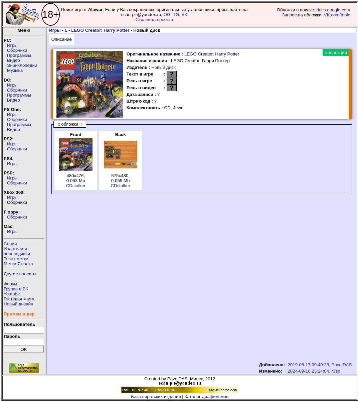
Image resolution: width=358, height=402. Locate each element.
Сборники (17, 50)
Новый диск (163, 67)
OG (167, 14)
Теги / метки (16, 258)
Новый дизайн (18, 303)
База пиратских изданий (156, 396)
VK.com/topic (337, 14)
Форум (10, 283)
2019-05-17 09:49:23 (308, 364)
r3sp (336, 371)
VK (185, 14)
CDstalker (75, 185)
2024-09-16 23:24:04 (308, 371)
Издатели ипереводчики (17, 251)
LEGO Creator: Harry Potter (100, 30)
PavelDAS (342, 364)
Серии (10, 243)
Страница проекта (154, 19)
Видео (13, 60)
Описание (61, 39)
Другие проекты (20, 273)
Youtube (12, 293)
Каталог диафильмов (207, 396)
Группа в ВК (16, 288)
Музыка (15, 70)
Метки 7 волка (18, 263)
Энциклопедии (22, 65)
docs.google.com (333, 9)
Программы (19, 55)
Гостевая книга (19, 298)
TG (176, 14)
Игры (12, 45)
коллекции (336, 52)
